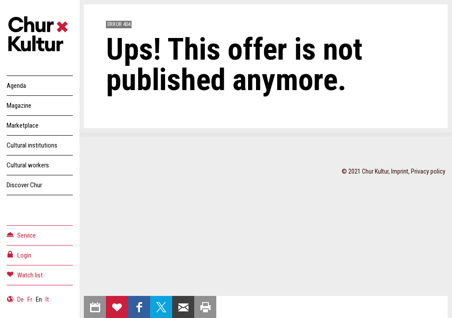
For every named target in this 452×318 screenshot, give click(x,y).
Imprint (399, 171)
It (47, 299)
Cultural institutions (32, 145)
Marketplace (22, 125)
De (20, 299)
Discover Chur (24, 185)
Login (19, 254)
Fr (29, 299)
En (39, 299)
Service (21, 234)
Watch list (25, 274)
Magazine (19, 106)
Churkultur (40, 35)
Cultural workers (28, 165)
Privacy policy (428, 171)
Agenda (16, 86)
